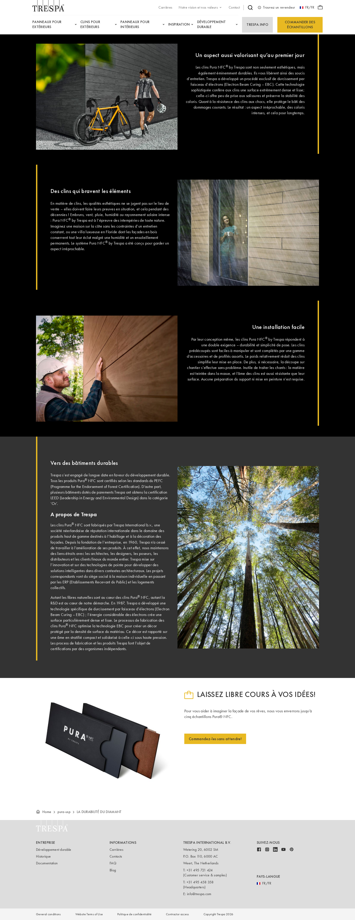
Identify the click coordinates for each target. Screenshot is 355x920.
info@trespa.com (199, 894)
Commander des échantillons (300, 24)
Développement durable (53, 849)
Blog (113, 870)
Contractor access (177, 914)
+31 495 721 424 (200, 870)
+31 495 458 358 (200, 882)
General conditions (48, 914)
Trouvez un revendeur (276, 7)
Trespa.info (257, 24)
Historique (43, 856)
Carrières (116, 849)
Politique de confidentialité (134, 914)
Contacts (116, 856)
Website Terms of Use (89, 914)
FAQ (113, 863)
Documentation (47, 863)
